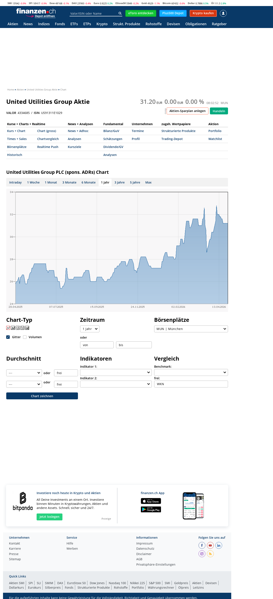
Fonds (60, 24)
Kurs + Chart (16, 131)
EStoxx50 (120, 3)
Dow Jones (97, 583)
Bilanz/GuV (111, 131)
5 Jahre (135, 182)
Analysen (74, 139)
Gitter (16, 337)
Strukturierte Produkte (178, 131)
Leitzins (198, 587)
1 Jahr (105, 182)
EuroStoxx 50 (76, 583)
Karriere (15, 549)
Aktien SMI (16, 583)
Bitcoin (167, 3)
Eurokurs (34, 587)
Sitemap (15, 559)
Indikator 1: (88, 366)
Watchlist (215, 139)
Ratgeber (219, 24)
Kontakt (14, 543)
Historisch (14, 155)
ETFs (74, 24)
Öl (212, 3)
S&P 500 (155, 583)
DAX (74, 3)
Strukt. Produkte (126, 24)
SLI (39, 583)
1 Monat (51, 182)
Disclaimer (144, 554)
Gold (144, 3)
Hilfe (70, 543)
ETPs (87, 24)
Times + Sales (17, 139)
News (28, 24)
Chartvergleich (48, 139)
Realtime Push (47, 147)
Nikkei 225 (137, 583)
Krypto (102, 24)
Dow (52, 3)
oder (83, 337)
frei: (157, 378)
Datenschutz (145, 549)
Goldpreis (181, 583)
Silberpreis (53, 587)
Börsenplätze (16, 147)
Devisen (173, 24)
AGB (139, 559)
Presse (14, 554)
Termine (138, 131)
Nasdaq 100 (117, 583)
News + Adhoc (78, 131)
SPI (31, 3)
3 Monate (69, 182)
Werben (72, 549)
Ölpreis (183, 587)
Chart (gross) (46, 131)
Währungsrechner (161, 587)
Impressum (144, 543)
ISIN (37, 112)
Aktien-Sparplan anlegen (187, 111)
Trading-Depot (172, 139)
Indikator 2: (88, 378)
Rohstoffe (154, 24)
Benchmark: (163, 366)
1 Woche (33, 182)
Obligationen (195, 24)
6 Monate (89, 182)
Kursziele (74, 147)
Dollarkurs (16, 587)
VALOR (11, 112)
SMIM (49, 583)
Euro (96, 3)
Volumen (35, 337)
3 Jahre (120, 182)
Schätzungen (112, 139)
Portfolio (215, 131)
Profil (136, 139)
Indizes (44, 24)
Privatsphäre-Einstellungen (155, 564)
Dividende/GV (113, 147)
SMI (10, 3)
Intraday (15, 182)
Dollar (191, 3)
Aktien (13, 24)
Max (148, 182)
